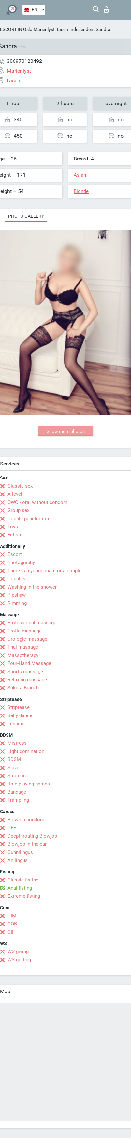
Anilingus (17, 860)
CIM (11, 916)
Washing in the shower (32, 587)
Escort (14, 554)
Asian (80, 175)
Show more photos (66, 431)
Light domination (25, 751)
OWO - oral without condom (37, 502)
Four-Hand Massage (29, 663)
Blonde (81, 191)
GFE (11, 828)
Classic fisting (22, 880)
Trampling (18, 800)
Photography (21, 562)
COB (12, 924)
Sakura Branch (23, 688)
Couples (16, 579)
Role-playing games (28, 784)
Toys (12, 527)
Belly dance (19, 715)
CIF (11, 932)
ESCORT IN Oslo (16, 29)
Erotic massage (24, 631)
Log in (106, 9)
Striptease (18, 707)
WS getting (19, 960)
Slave (13, 767)
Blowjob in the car (27, 844)
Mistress (17, 743)
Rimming (17, 603)
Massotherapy (22, 655)
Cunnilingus (20, 852)
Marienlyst (44, 29)
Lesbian (15, 724)
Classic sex (20, 486)
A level (14, 494)
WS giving (18, 951)
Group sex (18, 510)
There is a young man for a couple (44, 571)
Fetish (14, 535)
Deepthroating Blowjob (32, 836)
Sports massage (25, 671)
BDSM (14, 759)
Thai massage (22, 647)
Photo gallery (26, 216)
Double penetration (28, 518)
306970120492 (24, 61)
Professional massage (31, 623)
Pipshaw (16, 595)
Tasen (62, 29)
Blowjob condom (25, 820)
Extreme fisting (23, 896)
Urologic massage (27, 639)
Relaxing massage (27, 680)
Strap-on (16, 776)
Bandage (16, 792)
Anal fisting (19, 888)
